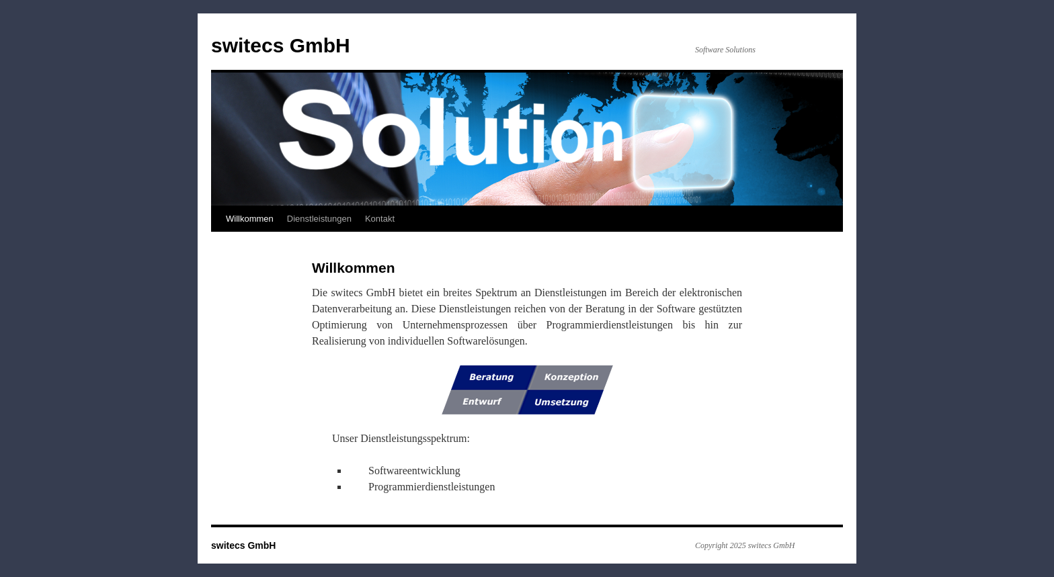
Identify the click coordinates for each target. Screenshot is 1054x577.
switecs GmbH (280, 45)
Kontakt (380, 219)
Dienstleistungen (319, 219)
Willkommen (250, 219)
